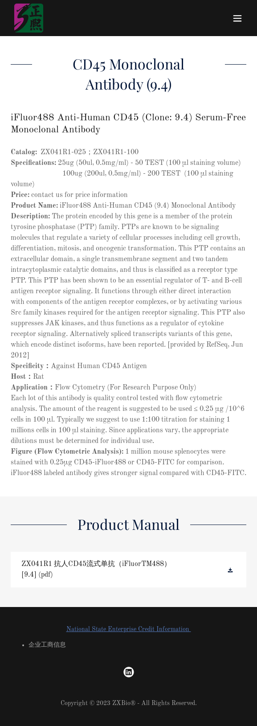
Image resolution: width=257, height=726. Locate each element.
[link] (28, 18)
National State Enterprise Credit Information (128, 629)
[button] (237, 18)
